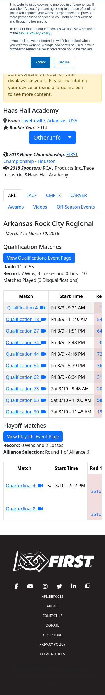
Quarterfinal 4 (24, 485)
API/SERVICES (52, 596)
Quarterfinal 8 (24, 509)
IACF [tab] (32, 195)
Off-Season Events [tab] (76, 207)
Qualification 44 (26, 354)
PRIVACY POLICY (53, 644)
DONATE (52, 625)
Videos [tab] (40, 207)
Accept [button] (40, 62)
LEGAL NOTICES (52, 654)
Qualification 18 (26, 319)
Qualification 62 (26, 377)
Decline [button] (64, 62)
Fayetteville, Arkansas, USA (49, 121)
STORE (52, 634)
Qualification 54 (26, 365)
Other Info (50, 137)
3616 (96, 491)
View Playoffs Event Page (33, 436)
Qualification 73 (26, 389)
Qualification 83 (26, 400)
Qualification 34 (26, 342)
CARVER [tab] (78, 195)
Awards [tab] (16, 207)
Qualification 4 (26, 308)
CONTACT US (53, 615)
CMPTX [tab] (53, 195)
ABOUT (52, 606)
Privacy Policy (34, 33)
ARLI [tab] (13, 195)
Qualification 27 (26, 331)
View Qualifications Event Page (39, 258)
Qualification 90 (26, 412)
